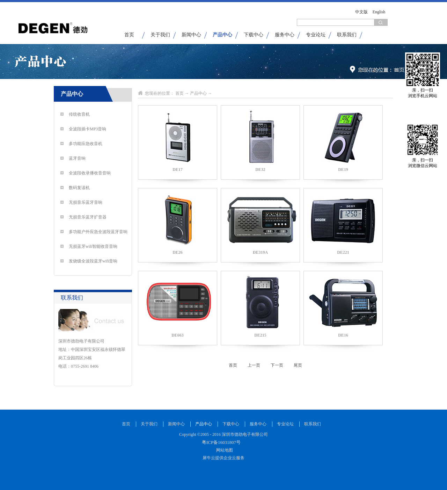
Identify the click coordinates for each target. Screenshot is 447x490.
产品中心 (198, 93)
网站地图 (223, 450)
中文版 (361, 11)
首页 (129, 34)
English (379, 11)
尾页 (298, 365)
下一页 (277, 365)
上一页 (254, 365)
